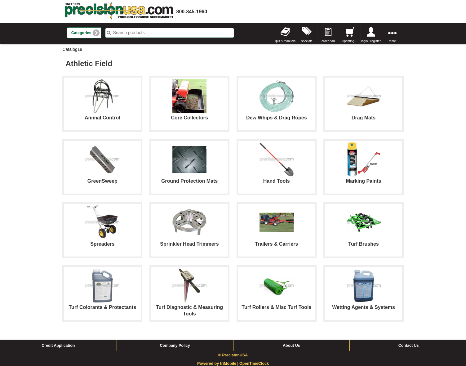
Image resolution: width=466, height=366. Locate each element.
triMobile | (230, 363)
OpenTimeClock (254, 363)
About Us (291, 345)
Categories (81, 33)
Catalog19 (72, 49)
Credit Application (58, 345)
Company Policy (175, 345)
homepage (119, 11)
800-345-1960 (191, 11)
